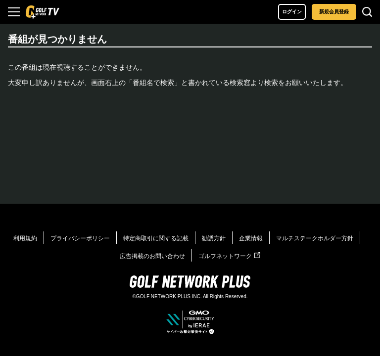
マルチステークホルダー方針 (314, 238)
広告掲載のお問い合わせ (152, 256)
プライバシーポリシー (80, 238)
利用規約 (25, 238)
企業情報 (251, 238)
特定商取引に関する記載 (156, 238)
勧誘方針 (214, 238)
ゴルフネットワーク (229, 256)
